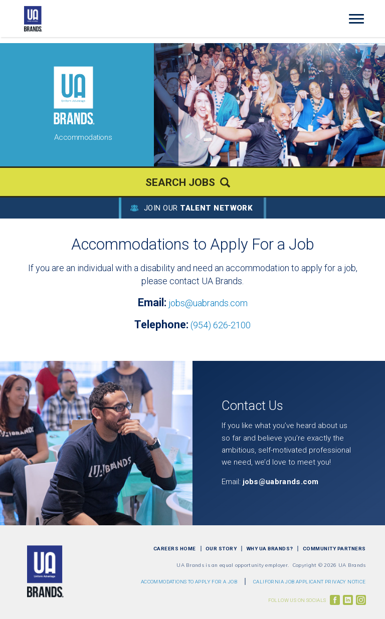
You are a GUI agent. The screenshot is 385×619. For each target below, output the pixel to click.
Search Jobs (180, 182)
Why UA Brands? (270, 548)
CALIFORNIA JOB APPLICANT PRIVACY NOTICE (309, 581)
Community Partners (334, 548)
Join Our (198, 208)
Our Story (221, 548)
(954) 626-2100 (220, 325)
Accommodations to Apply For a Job (189, 581)
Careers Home (174, 548)
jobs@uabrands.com (208, 303)
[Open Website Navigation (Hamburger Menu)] (360, 19)
